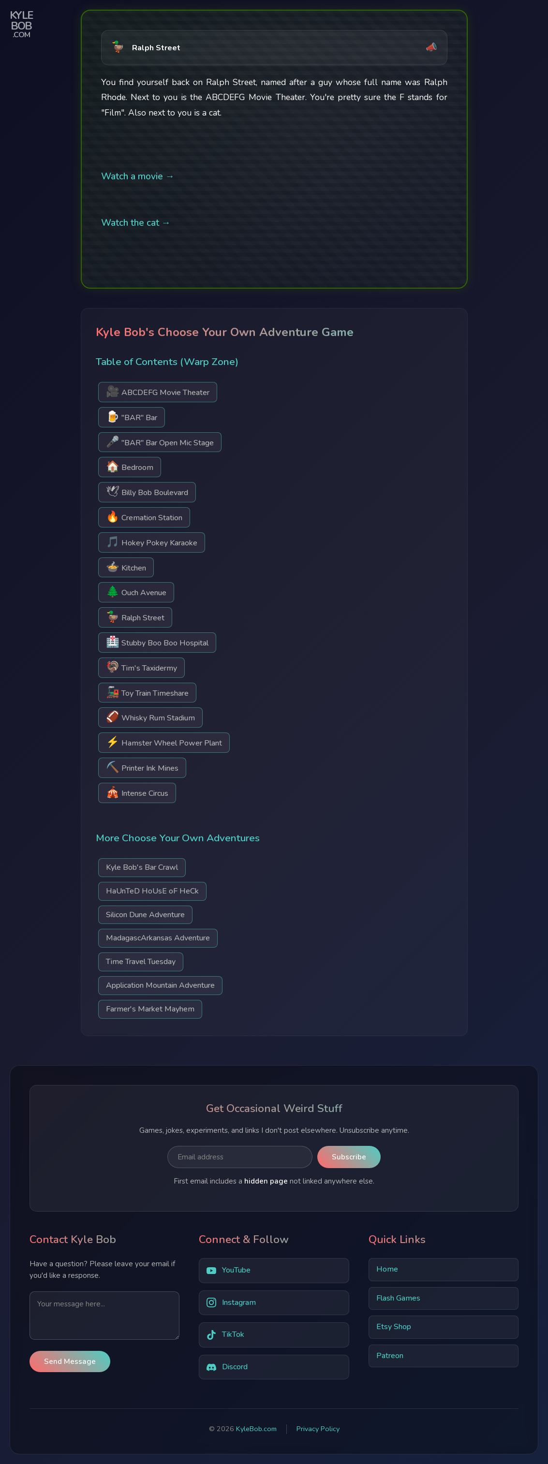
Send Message (70, 1361)
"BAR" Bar (131, 416)
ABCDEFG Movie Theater (157, 391)
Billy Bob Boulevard (147, 491)
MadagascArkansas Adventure (158, 938)
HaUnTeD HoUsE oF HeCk (152, 891)
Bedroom (129, 466)
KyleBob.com (256, 1429)
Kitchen (126, 566)
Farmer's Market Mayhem (150, 1009)
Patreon (389, 1355)
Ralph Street (135, 616)
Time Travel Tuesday (141, 961)
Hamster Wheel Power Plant (164, 741)
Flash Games (398, 1298)
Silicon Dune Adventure (145, 914)
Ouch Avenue (136, 591)
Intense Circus (137, 792)
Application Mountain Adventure (160, 985)
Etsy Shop (393, 1326)
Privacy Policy (318, 1429)
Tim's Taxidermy (141, 666)
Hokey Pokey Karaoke (151, 541)
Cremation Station (144, 516)
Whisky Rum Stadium (150, 716)
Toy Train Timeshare (147, 692)
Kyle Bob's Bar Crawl (142, 867)
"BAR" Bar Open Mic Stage (160, 441)
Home (387, 1269)
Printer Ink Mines (142, 767)
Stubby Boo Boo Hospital (157, 641)
